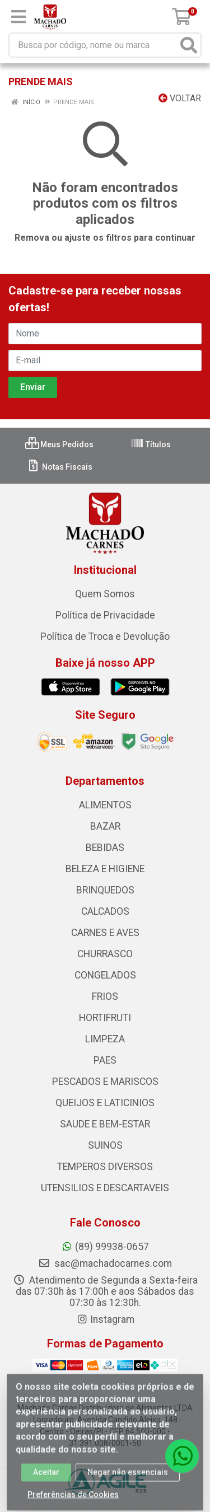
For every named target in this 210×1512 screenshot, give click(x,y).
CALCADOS (105, 911)
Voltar (179, 98)
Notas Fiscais (59, 466)
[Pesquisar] (188, 45)
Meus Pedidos (59, 444)
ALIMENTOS (105, 805)
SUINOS (105, 1145)
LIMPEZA (105, 1039)
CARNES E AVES (105, 932)
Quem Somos (105, 594)
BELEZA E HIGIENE (105, 868)
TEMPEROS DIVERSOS (105, 1166)
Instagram (105, 1319)
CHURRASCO (105, 953)
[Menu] (18, 17)
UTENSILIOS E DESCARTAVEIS (105, 1187)
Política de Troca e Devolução (105, 636)
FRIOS (105, 996)
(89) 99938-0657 (105, 1246)
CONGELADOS (105, 975)
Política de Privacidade (105, 615)
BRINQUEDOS (105, 890)
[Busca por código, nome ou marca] (94, 45)
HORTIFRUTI (105, 1017)
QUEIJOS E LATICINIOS (105, 1102)
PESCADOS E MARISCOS (105, 1081)
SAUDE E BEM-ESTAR (105, 1124)
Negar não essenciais (127, 1476)
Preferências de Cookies (73, 1499)
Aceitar (46, 1476)
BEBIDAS (105, 847)
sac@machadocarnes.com (105, 1263)
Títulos (150, 444)
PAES (105, 1060)
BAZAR (105, 826)
